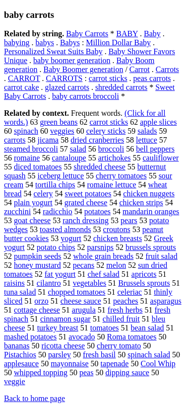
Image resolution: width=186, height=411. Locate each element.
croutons (116, 229)
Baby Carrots (87, 33)
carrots (15, 140)
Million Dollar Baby (118, 42)
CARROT (24, 78)
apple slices (158, 122)
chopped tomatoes (76, 292)
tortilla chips (55, 184)
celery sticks (106, 131)
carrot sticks (108, 78)
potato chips (56, 247)
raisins (14, 283)
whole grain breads (103, 256)
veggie (14, 381)
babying (17, 42)
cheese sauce (81, 301)
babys (45, 42)
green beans (58, 122)
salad (78, 149)
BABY (127, 33)
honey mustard (37, 265)
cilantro (49, 283)
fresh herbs (125, 310)
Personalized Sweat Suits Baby (53, 51)
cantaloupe (69, 158)
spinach (26, 131)
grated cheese (86, 202)
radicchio (57, 211)
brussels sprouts (150, 247)
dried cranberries (97, 140)
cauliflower (160, 158)
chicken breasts (117, 238)
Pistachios (20, 354)
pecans (84, 265)
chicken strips (141, 202)
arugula (84, 310)
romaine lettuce (111, 184)
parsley (59, 354)
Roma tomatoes (132, 336)
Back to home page (34, 398)
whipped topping (40, 372)
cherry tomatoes (121, 175)
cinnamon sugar (65, 319)
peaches (125, 301)
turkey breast (57, 328)
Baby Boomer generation (84, 69)
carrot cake (21, 87)
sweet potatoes (88, 193)
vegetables (90, 283)
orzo (41, 301)
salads (147, 131)
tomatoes (104, 328)
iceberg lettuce (61, 175)
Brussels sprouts (144, 283)
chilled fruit (121, 319)
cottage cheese (37, 310)
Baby (152, 33)
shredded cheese (99, 167)
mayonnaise (69, 363)
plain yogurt (33, 202)
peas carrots (152, 78)
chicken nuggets (149, 193)
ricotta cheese (63, 345)
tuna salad (20, 292)
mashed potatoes (30, 336)
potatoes (97, 211)
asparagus (166, 301)
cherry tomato (119, 345)
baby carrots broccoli (85, 96)
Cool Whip (157, 363)
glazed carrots (67, 87)
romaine (27, 158)
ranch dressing (85, 220)
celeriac (129, 292)
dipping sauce (127, 372)
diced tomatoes (38, 167)
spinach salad (148, 354)
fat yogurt (60, 274)
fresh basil (99, 354)
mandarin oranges (151, 211)
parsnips (100, 247)
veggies (62, 131)
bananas (17, 345)
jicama (48, 140)
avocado (81, 336)
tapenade (115, 363)
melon (116, 265)
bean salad (147, 328)
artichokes (114, 158)
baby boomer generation (72, 60)
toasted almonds (65, 229)
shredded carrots (121, 87)
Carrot (139, 69)
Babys (70, 42)
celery (43, 193)
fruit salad (161, 256)
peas (86, 372)
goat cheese (32, 220)
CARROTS (64, 78)
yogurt (71, 238)
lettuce (146, 140)
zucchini (17, 211)
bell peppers (155, 149)
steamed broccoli (31, 149)
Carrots (167, 69)
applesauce (21, 363)
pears (129, 220)
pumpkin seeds (38, 256)
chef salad (103, 274)
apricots (144, 274)
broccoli (111, 149)
